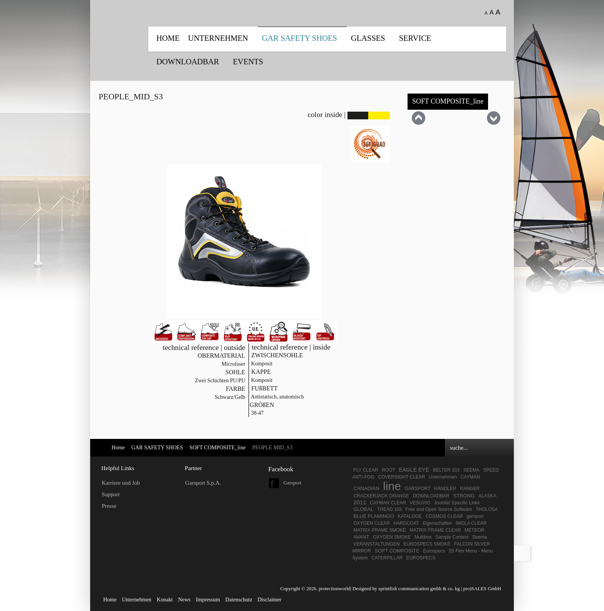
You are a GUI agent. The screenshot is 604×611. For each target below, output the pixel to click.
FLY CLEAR (365, 470)
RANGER (470, 488)
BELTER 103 (446, 470)
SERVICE (415, 38)
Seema (479, 537)
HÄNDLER (445, 488)
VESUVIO (420, 503)
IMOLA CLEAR (471, 523)
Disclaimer (270, 599)
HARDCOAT (406, 523)
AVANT (361, 537)
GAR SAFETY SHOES (299, 38)
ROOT (388, 470)
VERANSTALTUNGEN (376, 544)
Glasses (368, 38)
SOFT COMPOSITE (397, 551)
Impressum (208, 599)
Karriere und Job (121, 483)
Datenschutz (238, 599)
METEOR (474, 530)
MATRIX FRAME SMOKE (379, 530)
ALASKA (487, 496)
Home (168, 38)
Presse (109, 506)
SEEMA (471, 470)
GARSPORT (417, 488)
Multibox (423, 537)
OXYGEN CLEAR (372, 523)
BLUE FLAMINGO (373, 516)
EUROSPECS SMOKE (426, 544)
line (392, 486)
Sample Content (451, 537)
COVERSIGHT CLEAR (402, 477)
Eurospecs (434, 551)
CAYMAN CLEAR (388, 503)
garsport (474, 516)
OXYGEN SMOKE (392, 537)
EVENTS (248, 61)
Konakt (165, 599)
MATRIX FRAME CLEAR (435, 530)
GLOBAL (363, 509)
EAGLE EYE (414, 470)
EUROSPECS (420, 558)
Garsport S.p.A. (203, 483)
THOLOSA (487, 509)
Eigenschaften (437, 523)
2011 (359, 502)
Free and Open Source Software (439, 509)
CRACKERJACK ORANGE (381, 496)
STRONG (464, 496)
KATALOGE (410, 516)
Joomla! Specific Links (457, 503)
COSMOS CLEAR (444, 516)
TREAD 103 (389, 509)
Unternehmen (443, 477)
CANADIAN (366, 488)
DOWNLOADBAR (187, 61)
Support (111, 494)
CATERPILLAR (387, 558)
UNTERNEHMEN (218, 38)
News (184, 599)
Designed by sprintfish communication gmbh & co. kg (406, 588)
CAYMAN (470, 477)
